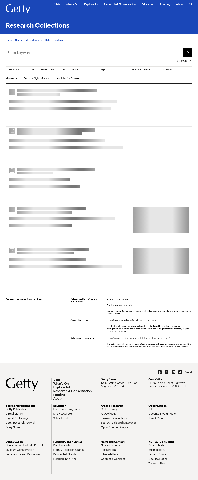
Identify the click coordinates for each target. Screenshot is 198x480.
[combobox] (94, 52)
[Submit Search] (187, 52)
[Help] (47, 39)
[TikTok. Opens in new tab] (180, 372)
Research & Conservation (120, 4)
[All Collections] (34, 39)
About (180, 4)
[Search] (19, 39)
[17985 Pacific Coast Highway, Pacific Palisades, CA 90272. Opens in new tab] (170, 384)
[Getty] (18, 9)
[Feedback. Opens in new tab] (58, 39)
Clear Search (184, 60)
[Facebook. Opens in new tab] (160, 372)
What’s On (72, 4)
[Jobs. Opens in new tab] (151, 409)
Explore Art (91, 4)
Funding (165, 4)
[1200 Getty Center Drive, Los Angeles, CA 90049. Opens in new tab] (123, 384)
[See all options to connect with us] (188, 372)
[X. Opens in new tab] (166, 372)
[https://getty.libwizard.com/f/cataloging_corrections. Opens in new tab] (131, 320)
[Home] (9, 39)
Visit (57, 4)
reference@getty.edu (122, 305)
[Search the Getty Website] (190, 4)
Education (148, 4)
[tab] (21, 70)
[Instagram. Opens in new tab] (173, 372)
